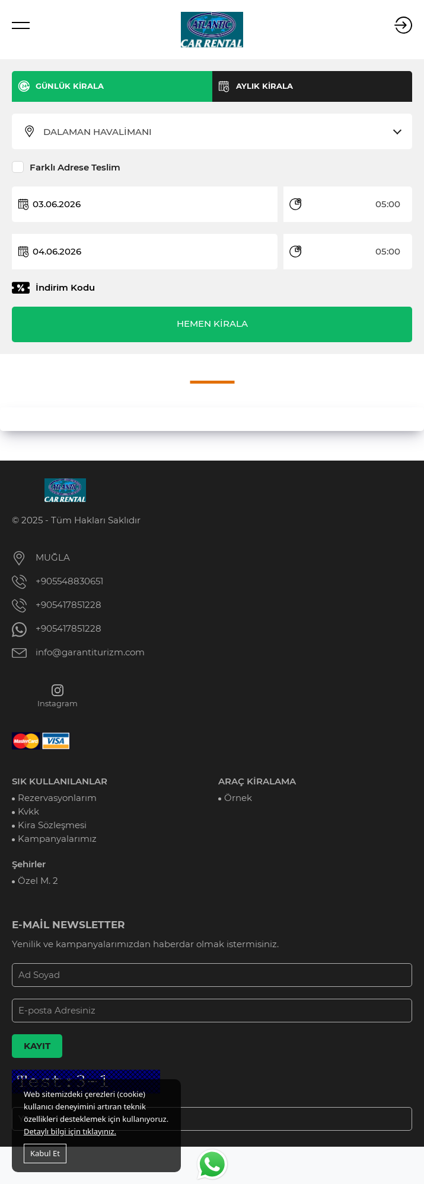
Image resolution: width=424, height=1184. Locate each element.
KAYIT (37, 1046)
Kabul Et (45, 1153)
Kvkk (28, 811)
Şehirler (29, 864)
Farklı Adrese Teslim (75, 167)
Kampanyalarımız (57, 839)
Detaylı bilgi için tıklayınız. (70, 1131)
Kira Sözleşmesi (52, 825)
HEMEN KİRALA (212, 323)
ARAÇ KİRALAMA (257, 781)
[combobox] (219, 132)
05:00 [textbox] (387, 204)
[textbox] (219, 132)
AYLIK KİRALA (264, 86)
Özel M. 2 (38, 881)
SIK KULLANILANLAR (59, 781)
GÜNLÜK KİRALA (70, 86)
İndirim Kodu (65, 287)
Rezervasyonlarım (57, 798)
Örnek (238, 798)
